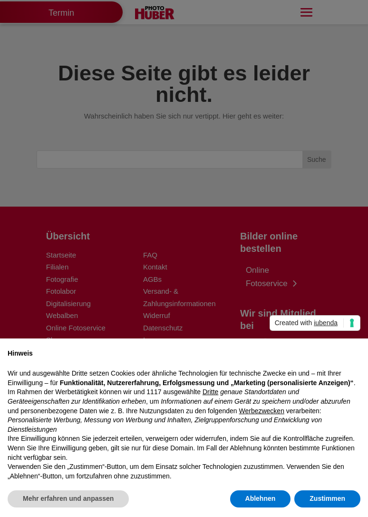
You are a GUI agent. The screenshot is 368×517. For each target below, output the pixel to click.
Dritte (210, 392)
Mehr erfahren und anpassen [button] (68, 498)
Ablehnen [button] (260, 498)
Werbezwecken (261, 411)
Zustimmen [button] (327, 498)
